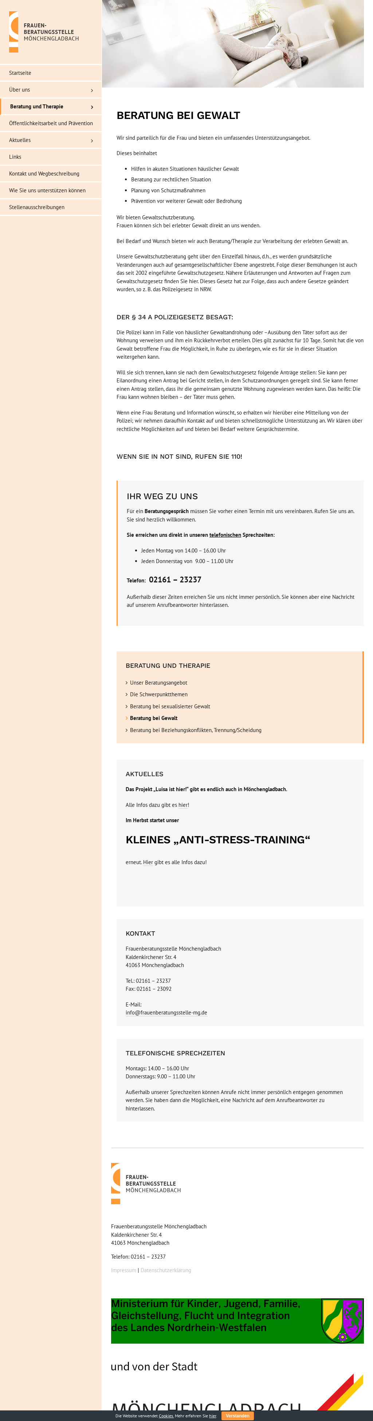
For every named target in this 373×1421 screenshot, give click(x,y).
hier (183, 804)
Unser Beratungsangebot (158, 682)
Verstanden (238, 1415)
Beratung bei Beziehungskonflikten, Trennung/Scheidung (196, 730)
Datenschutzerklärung (166, 1270)
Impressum (123, 1270)
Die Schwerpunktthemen (159, 694)
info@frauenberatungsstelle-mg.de (166, 1012)
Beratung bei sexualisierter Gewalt (170, 706)
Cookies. (166, 1415)
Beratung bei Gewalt (153, 718)
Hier (148, 862)
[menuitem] (51, 73)
